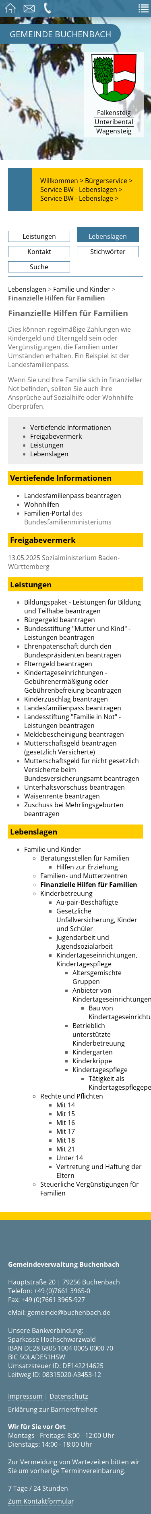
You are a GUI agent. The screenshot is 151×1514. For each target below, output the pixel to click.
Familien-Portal (47, 513)
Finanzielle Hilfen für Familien (88, 884)
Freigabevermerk (56, 436)
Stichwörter (108, 251)
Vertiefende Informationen (70, 427)
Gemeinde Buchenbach (60, 34)
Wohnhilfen (41, 504)
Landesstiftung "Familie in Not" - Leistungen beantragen (72, 721)
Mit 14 (65, 1105)
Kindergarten (92, 1052)
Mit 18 (65, 1140)
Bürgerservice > (108, 180)
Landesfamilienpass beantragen (72, 495)
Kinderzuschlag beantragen (66, 699)
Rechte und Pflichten (71, 1096)
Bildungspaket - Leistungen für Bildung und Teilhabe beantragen (82, 606)
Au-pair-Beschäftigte (87, 902)
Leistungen (39, 236)
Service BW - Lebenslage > (79, 198)
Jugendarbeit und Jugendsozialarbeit (84, 942)
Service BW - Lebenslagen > (81, 189)
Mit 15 (65, 1113)
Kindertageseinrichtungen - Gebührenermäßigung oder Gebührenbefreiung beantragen (73, 681)
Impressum (25, 1396)
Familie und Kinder (81, 289)
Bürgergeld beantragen (59, 619)
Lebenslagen (108, 236)
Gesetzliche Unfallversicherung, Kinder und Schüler (96, 920)
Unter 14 (69, 1157)
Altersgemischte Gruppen (97, 977)
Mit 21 (65, 1149)
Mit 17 (65, 1131)
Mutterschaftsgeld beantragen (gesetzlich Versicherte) (70, 747)
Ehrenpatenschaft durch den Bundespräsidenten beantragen (72, 650)
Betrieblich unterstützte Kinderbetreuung (98, 1034)
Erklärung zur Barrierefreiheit (52, 1409)
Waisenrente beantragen (62, 796)
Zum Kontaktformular (41, 1501)
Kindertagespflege (100, 1069)
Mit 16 (65, 1122)
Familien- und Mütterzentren (84, 875)
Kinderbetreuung (66, 893)
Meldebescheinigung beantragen (74, 734)
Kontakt (39, 251)
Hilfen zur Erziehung (87, 867)
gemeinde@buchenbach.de (68, 1312)
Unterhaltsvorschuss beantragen (74, 787)
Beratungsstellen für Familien (84, 858)
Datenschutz (69, 1396)
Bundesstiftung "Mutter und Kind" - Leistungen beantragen (77, 633)
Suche (39, 266)
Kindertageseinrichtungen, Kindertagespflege (96, 959)
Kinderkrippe (92, 1060)
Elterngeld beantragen (58, 663)
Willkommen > (61, 180)
